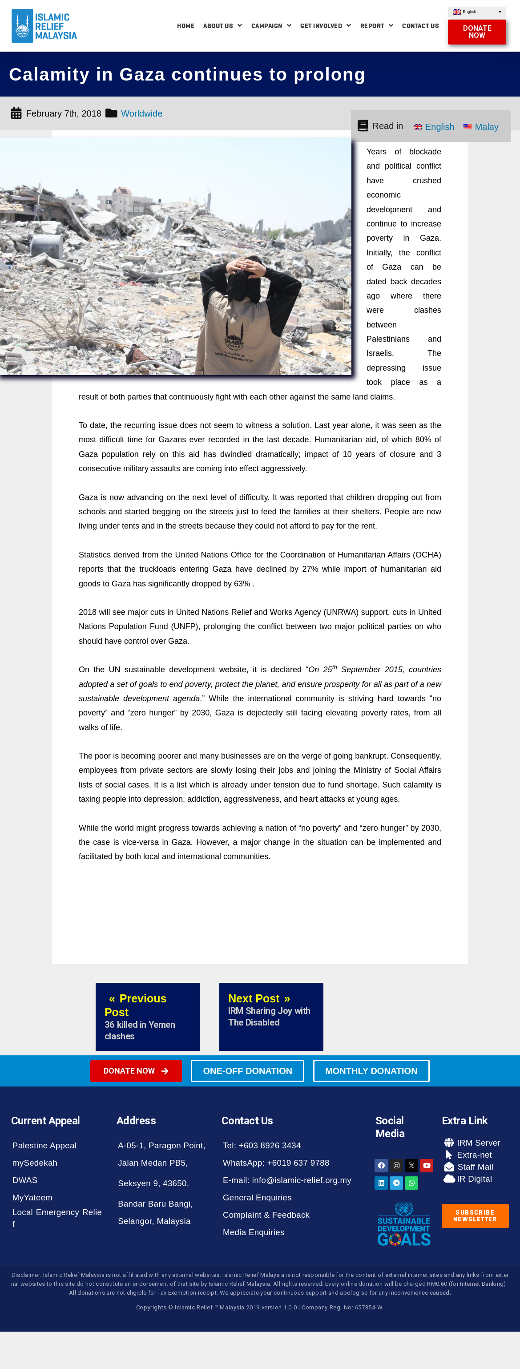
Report (377, 25)
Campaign (271, 25)
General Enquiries (257, 1197)
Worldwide (141, 113)
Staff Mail (474, 1166)
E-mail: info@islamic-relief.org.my (287, 1180)
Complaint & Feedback (266, 1215)
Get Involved (325, 25)
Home (185, 26)
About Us (222, 25)
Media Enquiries (254, 1232)
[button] (477, 32)
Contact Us (420, 26)
